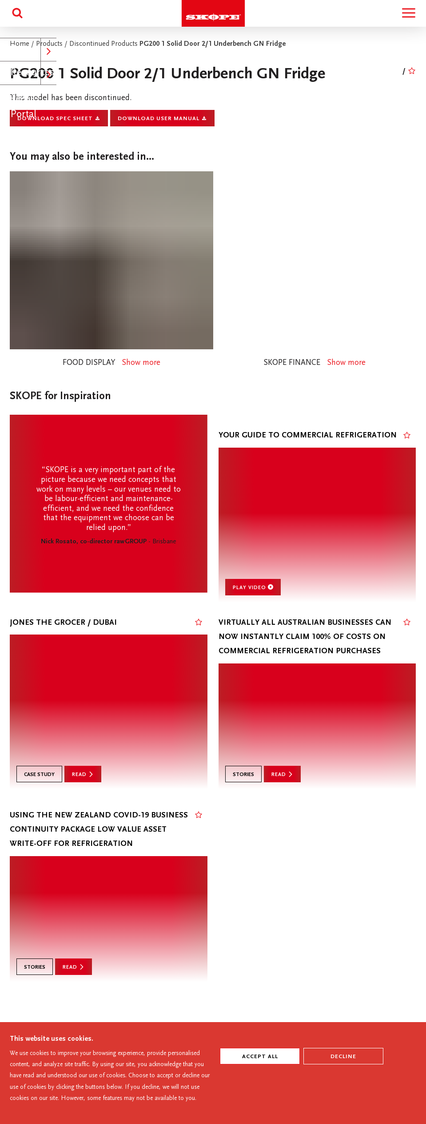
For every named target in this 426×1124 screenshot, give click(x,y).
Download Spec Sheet (58, 119)
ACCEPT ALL (260, 1057)
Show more (141, 363)
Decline (343, 1057)
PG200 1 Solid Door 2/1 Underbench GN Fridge (212, 44)
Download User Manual (162, 119)
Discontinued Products (104, 44)
